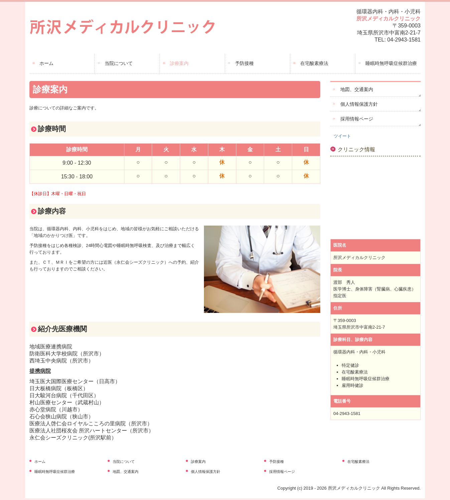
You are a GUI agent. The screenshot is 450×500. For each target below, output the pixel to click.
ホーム (46, 63)
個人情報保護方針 (359, 104)
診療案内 (179, 63)
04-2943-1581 (404, 40)
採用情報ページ (356, 118)
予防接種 (244, 63)
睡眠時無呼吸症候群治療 (391, 63)
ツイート (342, 136)
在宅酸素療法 (314, 63)
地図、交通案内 (356, 89)
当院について (119, 63)
